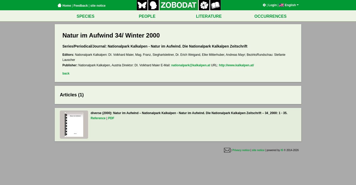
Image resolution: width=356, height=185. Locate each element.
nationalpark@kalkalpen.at (190, 65)
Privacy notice (241, 150)
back (65, 73)
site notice (98, 5)
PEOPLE (147, 16)
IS (282, 150)
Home (64, 5)
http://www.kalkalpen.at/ (236, 65)
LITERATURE (209, 16)
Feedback (80, 5)
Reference (98, 118)
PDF (111, 118)
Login (272, 5)
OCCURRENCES (270, 16)
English (289, 5)
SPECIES (85, 16)
